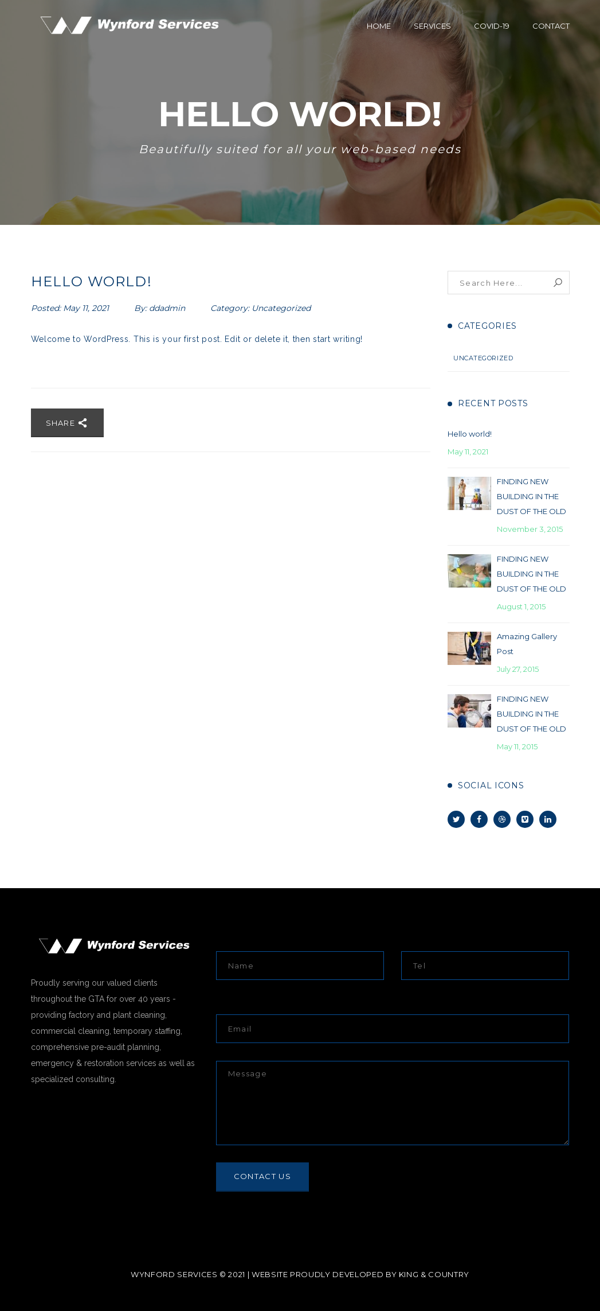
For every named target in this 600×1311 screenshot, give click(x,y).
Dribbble (502, 819)
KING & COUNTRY (434, 1274)
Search (558, 282)
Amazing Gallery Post (527, 644)
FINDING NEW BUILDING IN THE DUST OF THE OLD (531, 496)
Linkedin (547, 819)
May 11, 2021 (87, 308)
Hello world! (470, 433)
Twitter (456, 819)
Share (67, 423)
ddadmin (167, 308)
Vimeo (524, 819)
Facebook (479, 819)
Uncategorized (281, 308)
